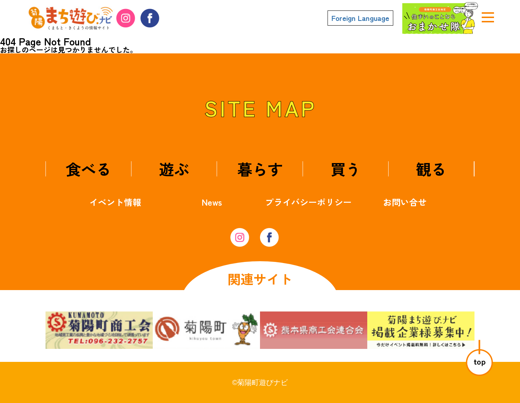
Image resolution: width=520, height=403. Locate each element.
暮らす (260, 169)
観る (431, 169)
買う (345, 169)
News (212, 202)
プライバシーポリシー (308, 202)
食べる (88, 169)
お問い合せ (404, 202)
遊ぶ (174, 169)
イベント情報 (115, 202)
